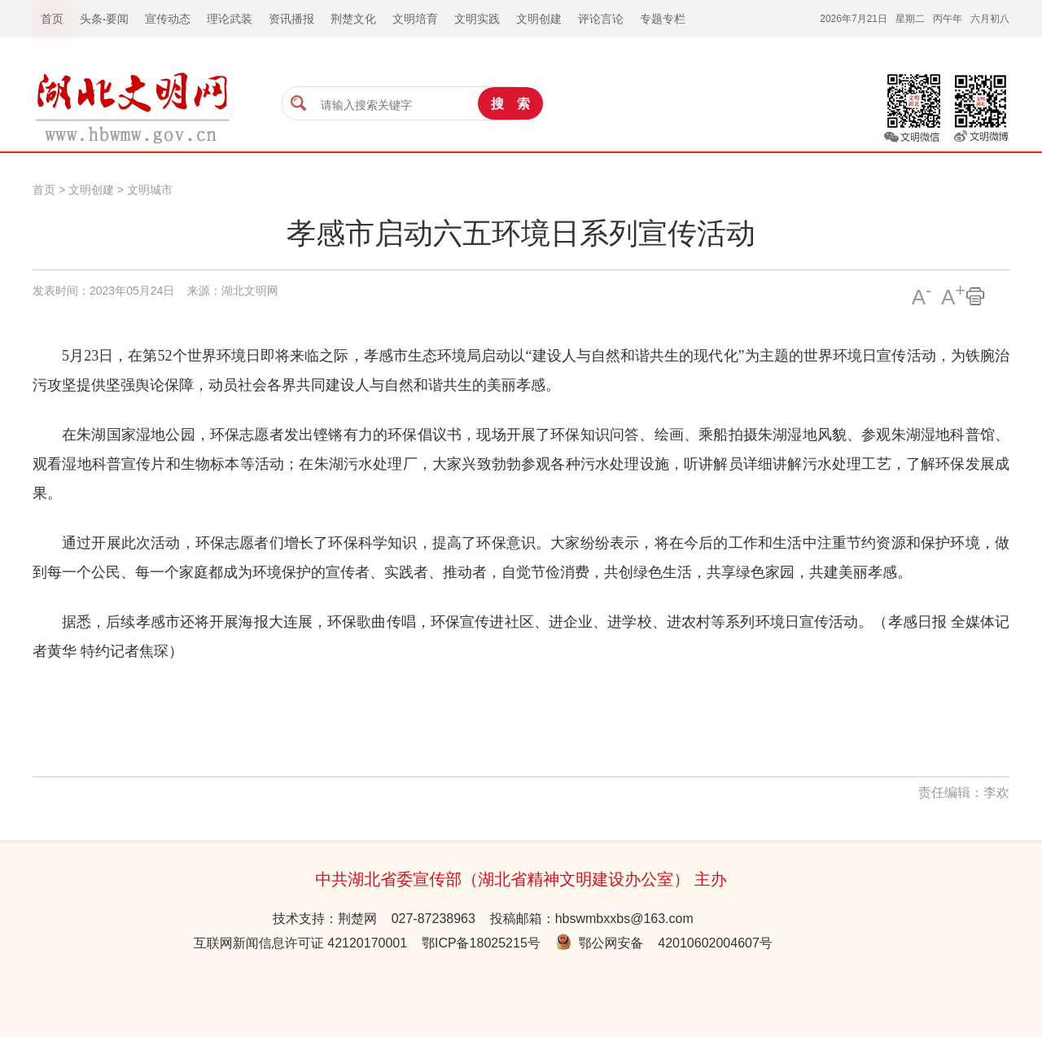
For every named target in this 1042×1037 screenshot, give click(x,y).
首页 (44, 189)
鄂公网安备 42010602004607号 (664, 943)
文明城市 (150, 189)
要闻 (117, 18)
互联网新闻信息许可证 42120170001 (300, 943)
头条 (91, 18)
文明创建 (91, 189)
